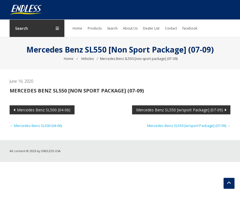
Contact (171, 28)
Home (77, 28)
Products (95, 28)
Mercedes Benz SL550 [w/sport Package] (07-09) (179, 109)
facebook (189, 28)
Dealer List (151, 28)
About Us (130, 28)
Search (112, 28)
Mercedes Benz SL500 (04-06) (43, 109)
